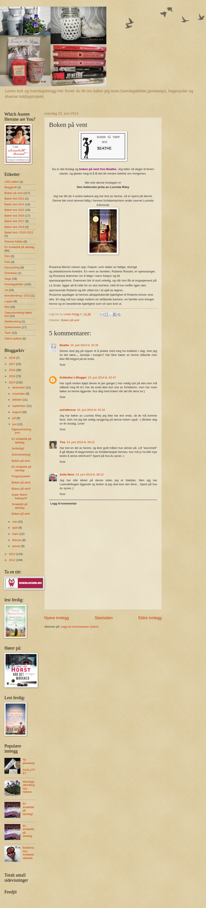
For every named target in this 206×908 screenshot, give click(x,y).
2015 (12, 376)
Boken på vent (70, 320)
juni (14, 424)
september (19, 405)
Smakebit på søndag (19, 506)
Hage (7, 278)
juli (14, 418)
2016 (12, 370)
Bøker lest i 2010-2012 (18, 232)
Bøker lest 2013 (14, 198)
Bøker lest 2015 (14, 209)
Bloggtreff (10, 187)
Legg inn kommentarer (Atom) (80, 626)
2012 (12, 560)
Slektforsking (12, 321)
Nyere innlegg (56, 618)
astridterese (68, 409)
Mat (6, 306)
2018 (12, 357)
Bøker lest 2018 (14, 227)
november (19, 393)
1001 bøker (11, 181)
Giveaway (10, 273)
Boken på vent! (21, 482)
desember (19, 387)
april (15, 527)
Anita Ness (67, 474)
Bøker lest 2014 (14, 204)
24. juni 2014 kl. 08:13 (90, 474)
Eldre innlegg (150, 618)
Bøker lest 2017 (14, 221)
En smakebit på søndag (19, 247)
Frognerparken (21, 476)
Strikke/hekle (12, 327)
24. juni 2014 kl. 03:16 (91, 409)
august (16, 412)
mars (15, 533)
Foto (7, 262)
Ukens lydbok (12, 338)
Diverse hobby (13, 241)
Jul (6, 290)
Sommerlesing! (21, 454)
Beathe (64, 345)
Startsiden (104, 618)
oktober (17, 399)
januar (16, 546)
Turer (7, 332)
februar (17, 540)
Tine (62, 442)
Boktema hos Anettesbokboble (28, 852)
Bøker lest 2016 (14, 215)
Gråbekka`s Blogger (73, 377)
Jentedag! (18, 448)
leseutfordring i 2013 (17, 295)
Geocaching (12, 267)
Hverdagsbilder (14, 284)
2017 (12, 364)
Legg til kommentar (63, 503)
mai (14, 521)
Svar (62, 364)
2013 (12, 554)
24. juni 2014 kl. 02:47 (102, 377)
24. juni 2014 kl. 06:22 (81, 442)
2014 (12, 382)
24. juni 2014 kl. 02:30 (84, 345)
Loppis (8, 301)
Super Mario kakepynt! (19, 496)
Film (7, 256)
